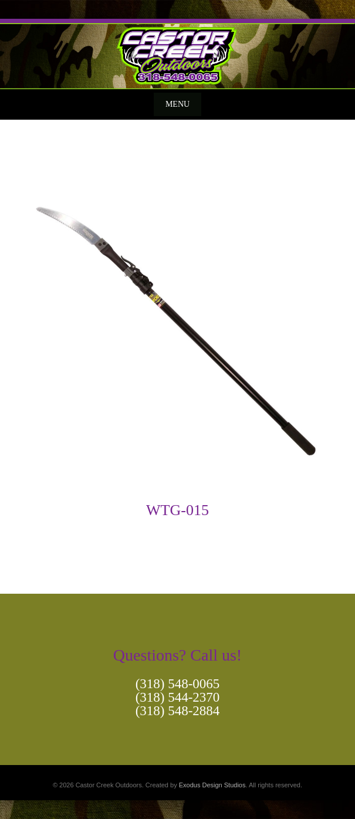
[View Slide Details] (177, 54)
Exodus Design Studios (212, 784)
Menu (177, 104)
